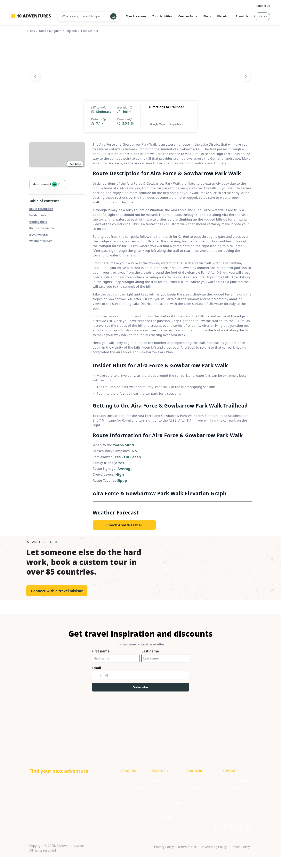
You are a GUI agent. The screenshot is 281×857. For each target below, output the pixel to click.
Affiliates (193, 780)
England (71, 31)
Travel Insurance (162, 817)
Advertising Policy (214, 847)
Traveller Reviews (132, 788)
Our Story (127, 780)
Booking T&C (159, 788)
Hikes (31, 31)
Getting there (38, 221)
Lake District (89, 31)
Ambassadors (197, 788)
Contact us (262, 6)
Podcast (126, 795)
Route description (41, 209)
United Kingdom (50, 31)
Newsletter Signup (236, 780)
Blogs (207, 16)
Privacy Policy (164, 847)
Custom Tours (187, 16)
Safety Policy (159, 795)
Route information (41, 228)
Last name (150, 651)
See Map (75, 164)
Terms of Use (187, 847)
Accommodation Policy (166, 780)
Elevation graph (39, 234)
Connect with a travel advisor (57, 590)
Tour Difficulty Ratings (166, 803)
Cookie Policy (240, 847)
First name (100, 651)
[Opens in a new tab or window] (157, 120)
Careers (126, 803)
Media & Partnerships (203, 795)
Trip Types (157, 810)
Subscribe (140, 687)
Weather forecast (40, 241)
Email (96, 668)
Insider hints (37, 215)
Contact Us (231, 788)
